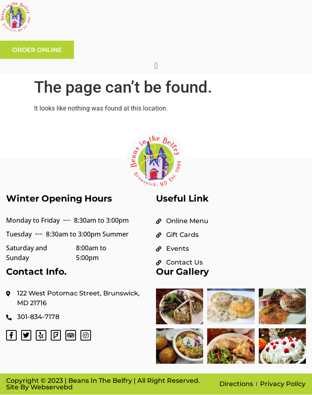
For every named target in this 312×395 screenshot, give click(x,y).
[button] (156, 65)
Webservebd (51, 387)
